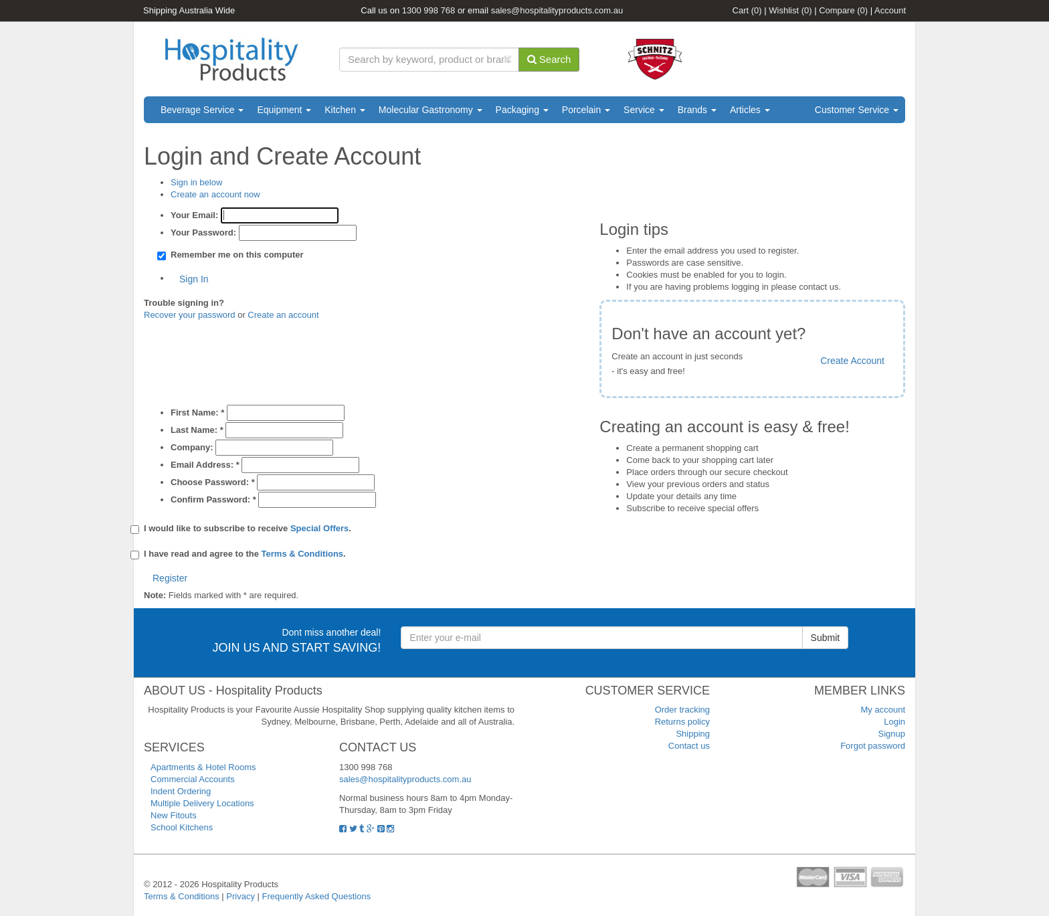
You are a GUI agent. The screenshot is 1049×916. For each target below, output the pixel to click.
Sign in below (196, 182)
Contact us (689, 746)
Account (890, 10)
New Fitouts (174, 815)
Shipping (693, 734)
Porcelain (586, 109)
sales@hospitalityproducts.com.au (557, 10)
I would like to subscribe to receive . (247, 528)
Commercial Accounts (193, 779)
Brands (697, 109)
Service (644, 109)
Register (170, 578)
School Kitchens (182, 827)
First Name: (197, 412)
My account (883, 710)
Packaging (522, 109)
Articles (750, 109)
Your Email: (194, 215)
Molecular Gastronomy (430, 109)
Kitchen (344, 109)
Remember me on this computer (237, 255)
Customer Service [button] (856, 109)
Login (894, 722)
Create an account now (215, 194)
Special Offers (319, 528)
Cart (747, 10)
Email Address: (205, 465)
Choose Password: (213, 482)
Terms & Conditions (303, 554)
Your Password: (203, 232)
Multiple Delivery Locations (202, 803)
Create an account (283, 315)
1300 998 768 (429, 10)
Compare (843, 10)
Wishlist (790, 10)
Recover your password (189, 315)
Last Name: (197, 430)
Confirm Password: (213, 499)
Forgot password (872, 746)
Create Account (852, 360)
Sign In (194, 279)
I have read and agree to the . (245, 554)
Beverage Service (202, 109)
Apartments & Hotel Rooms (203, 767)
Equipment (284, 109)
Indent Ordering (181, 791)
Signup (891, 734)
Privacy (240, 896)
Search (549, 59)
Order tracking (682, 710)
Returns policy (682, 722)
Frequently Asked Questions (316, 896)
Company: (192, 447)
